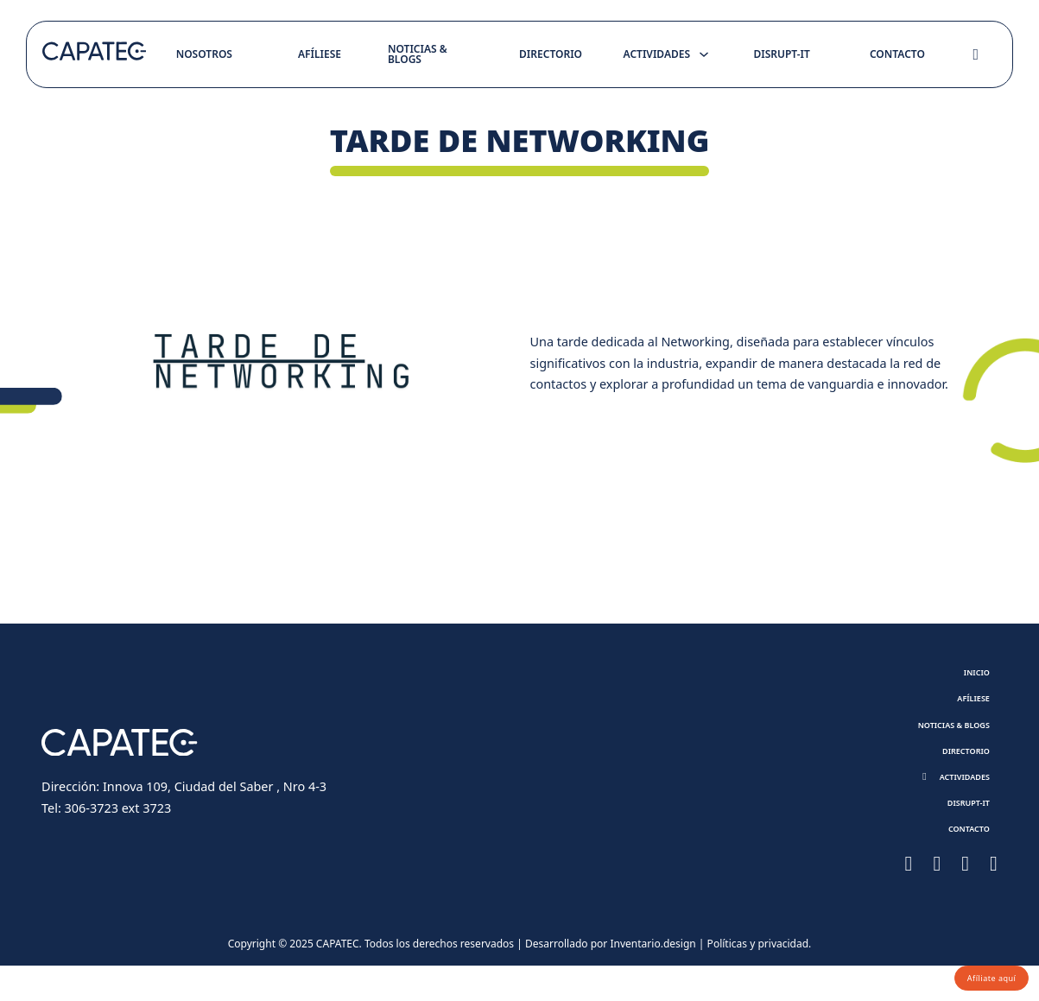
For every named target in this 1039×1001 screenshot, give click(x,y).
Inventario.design (652, 979)
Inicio (970, 675)
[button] (949, 799)
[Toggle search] (976, 54)
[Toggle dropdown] (704, 54)
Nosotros (204, 54)
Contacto (897, 54)
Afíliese (319, 54)
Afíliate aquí (980, 973)
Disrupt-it (781, 54)
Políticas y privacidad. (759, 979)
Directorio (550, 54)
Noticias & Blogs (417, 54)
